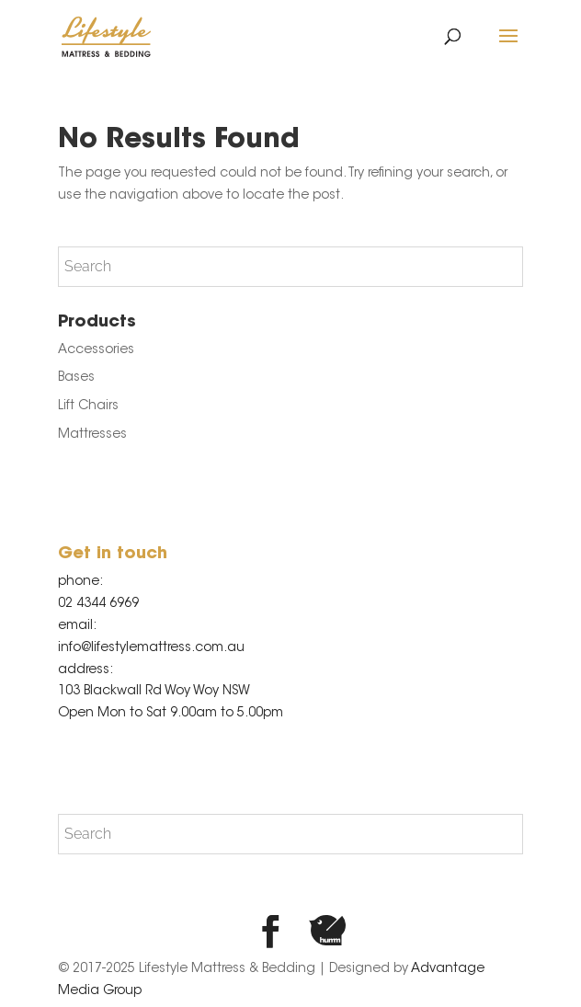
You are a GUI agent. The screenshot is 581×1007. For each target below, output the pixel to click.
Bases (76, 378)
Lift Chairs (88, 406)
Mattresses (92, 435)
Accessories (96, 350)
